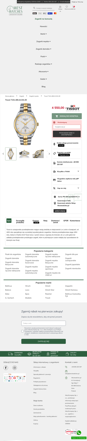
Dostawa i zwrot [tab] (55, 221)
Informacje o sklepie (39, 367)
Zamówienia (37, 413)
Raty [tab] (45, 221)
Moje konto (37, 401)
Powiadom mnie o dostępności (66, 134)
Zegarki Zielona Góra (39, 389)
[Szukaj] (43, 8)
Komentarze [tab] (75, 221)
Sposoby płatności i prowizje (42, 374)
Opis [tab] (9, 221)
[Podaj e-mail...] (43, 323)
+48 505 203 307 (76, 367)
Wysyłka (36, 371)
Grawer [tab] (36, 221)
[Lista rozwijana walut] (81, 2)
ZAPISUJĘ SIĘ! (43, 341)
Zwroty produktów (39, 409)
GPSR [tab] (65, 221)
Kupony (35, 424)
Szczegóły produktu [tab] (20, 221)
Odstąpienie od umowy (40, 385)
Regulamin (36, 378)
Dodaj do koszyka (67, 116)
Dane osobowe (38, 405)
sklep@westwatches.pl (72, 373)
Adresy (35, 420)
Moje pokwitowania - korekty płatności (45, 416)
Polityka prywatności (39, 381)
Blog (34, 392)
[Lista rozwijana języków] (75, 2)
